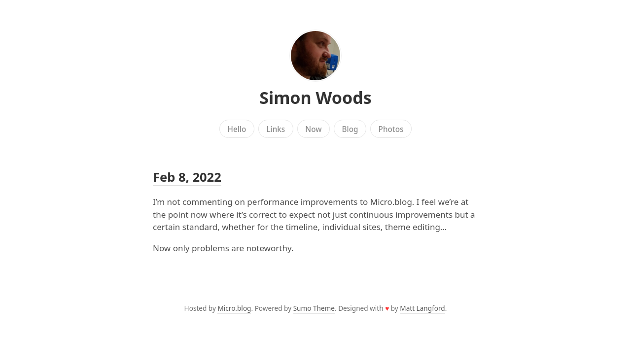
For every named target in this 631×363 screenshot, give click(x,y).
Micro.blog (234, 308)
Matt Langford (422, 308)
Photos (391, 129)
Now (313, 129)
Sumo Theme (314, 308)
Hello (237, 129)
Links (275, 129)
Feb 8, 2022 (187, 176)
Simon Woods (315, 97)
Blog (350, 129)
